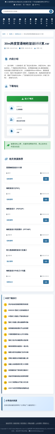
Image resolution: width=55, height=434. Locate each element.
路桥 (36, 21)
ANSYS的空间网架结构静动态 (18, 388)
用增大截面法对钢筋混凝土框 (18, 358)
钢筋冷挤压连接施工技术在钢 (18, 352)
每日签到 (17, 4)
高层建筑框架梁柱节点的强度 (18, 328)
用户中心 (36, 4)
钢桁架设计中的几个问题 (15, 271)
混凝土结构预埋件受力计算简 (18, 364)
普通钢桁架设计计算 (14, 168)
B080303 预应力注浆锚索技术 (18, 310)
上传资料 (39, 423)
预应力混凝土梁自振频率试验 (18, 322)
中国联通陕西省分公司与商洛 (18, 334)
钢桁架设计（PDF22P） (15, 209)
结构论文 (18, 34)
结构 (20, 21)
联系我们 (24, 423)
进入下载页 (27, 99)
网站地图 (31, 423)
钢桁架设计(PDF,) (13, 188)
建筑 (9, 21)
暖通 (41, 21)
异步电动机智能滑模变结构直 (18, 304)
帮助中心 (46, 423)
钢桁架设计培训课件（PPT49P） (19, 229)
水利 (14, 21)
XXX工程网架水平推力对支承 (18, 382)
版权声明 (9, 423)
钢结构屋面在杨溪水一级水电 (18, 346)
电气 (25, 21)
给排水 (47, 22)
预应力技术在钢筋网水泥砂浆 (18, 340)
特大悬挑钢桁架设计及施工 (16, 250)
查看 (46, 179)
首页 (4, 21)
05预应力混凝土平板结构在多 (18, 316)
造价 (52, 21)
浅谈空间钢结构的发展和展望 (18, 376)
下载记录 (27, 4)
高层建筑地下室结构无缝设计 (18, 370)
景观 (30, 21)
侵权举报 (16, 423)
